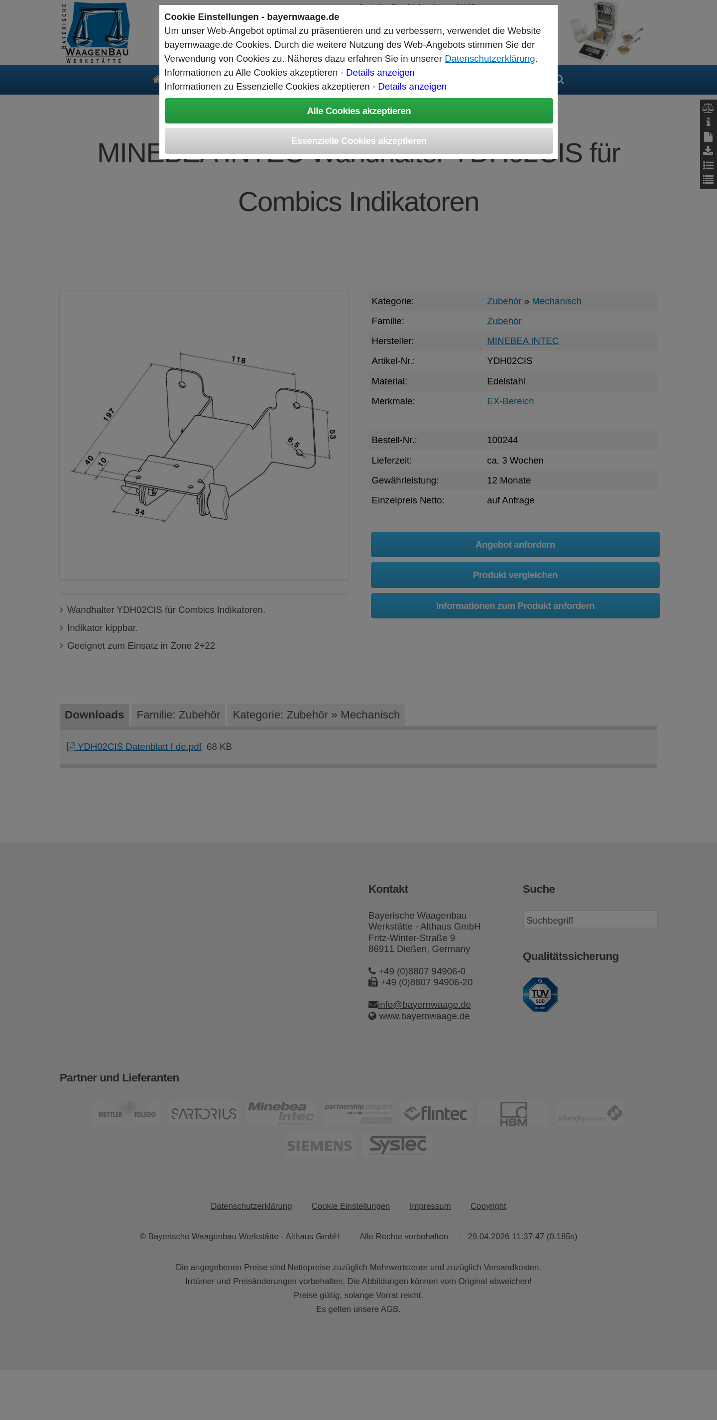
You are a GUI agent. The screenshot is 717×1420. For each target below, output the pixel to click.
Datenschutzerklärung (490, 58)
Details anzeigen (380, 72)
